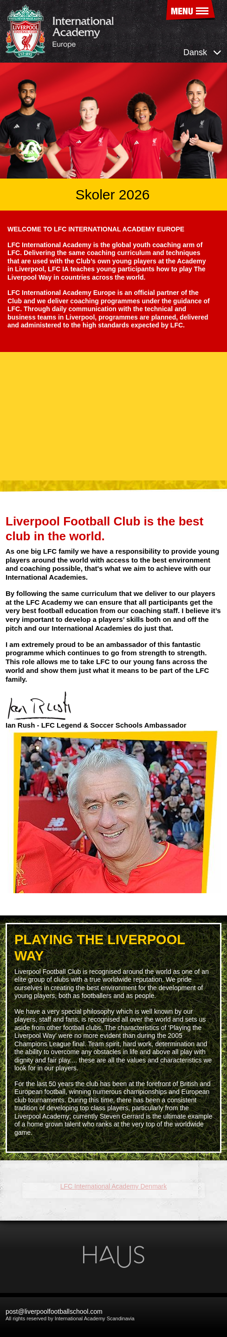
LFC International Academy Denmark (75, 1186)
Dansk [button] (202, 52)
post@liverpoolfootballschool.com (54, 1311)
